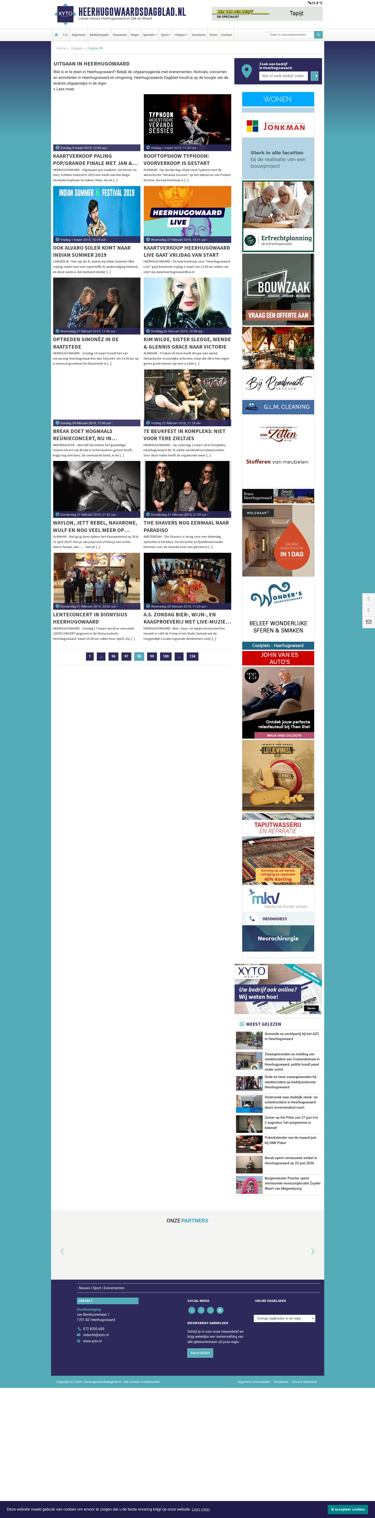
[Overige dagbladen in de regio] (284, 1448)
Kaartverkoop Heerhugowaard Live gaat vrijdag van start (187, 251)
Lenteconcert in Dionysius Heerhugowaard (90, 618)
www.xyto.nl (92, 1471)
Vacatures (199, 35)
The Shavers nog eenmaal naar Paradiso (186, 526)
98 (140, 656)
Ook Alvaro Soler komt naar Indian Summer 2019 (92, 251)
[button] (63, 90)
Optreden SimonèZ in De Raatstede (86, 343)
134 (193, 656)
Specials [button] (149, 35)
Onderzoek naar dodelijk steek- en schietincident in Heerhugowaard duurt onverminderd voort (291, 1160)
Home (61, 48)
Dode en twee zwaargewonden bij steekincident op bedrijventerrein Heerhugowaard (290, 1122)
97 (126, 656)
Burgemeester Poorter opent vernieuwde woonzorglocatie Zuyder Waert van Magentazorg (293, 1295)
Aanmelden (200, 1483)
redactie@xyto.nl (96, 1465)
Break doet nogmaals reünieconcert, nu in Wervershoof (82, 434)
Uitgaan (77, 48)
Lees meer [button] (201, 1509)
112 (65, 35)
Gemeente (120, 35)
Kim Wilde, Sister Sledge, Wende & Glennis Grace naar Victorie (187, 343)
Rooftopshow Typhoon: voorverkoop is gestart (177, 159)
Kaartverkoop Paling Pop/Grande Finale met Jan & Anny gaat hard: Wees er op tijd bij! (96, 159)
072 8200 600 (93, 1459)
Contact (226, 35)
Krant (213, 35)
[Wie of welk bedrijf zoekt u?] (283, 76)
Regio (135, 35)
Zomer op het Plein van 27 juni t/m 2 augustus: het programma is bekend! (291, 1210)
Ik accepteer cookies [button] (348, 1509)
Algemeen (79, 35)
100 (166, 656)
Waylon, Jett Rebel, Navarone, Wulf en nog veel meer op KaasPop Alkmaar (95, 526)
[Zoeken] (318, 34)
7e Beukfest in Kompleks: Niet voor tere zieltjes (185, 434)
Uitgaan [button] (180, 35)
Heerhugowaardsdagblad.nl (132, 11)
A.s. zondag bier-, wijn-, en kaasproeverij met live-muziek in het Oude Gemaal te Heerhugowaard (186, 618)
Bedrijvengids (99, 35)
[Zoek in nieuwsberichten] (290, 34)
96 (113, 656)
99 (152, 656)
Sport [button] (165, 35)
